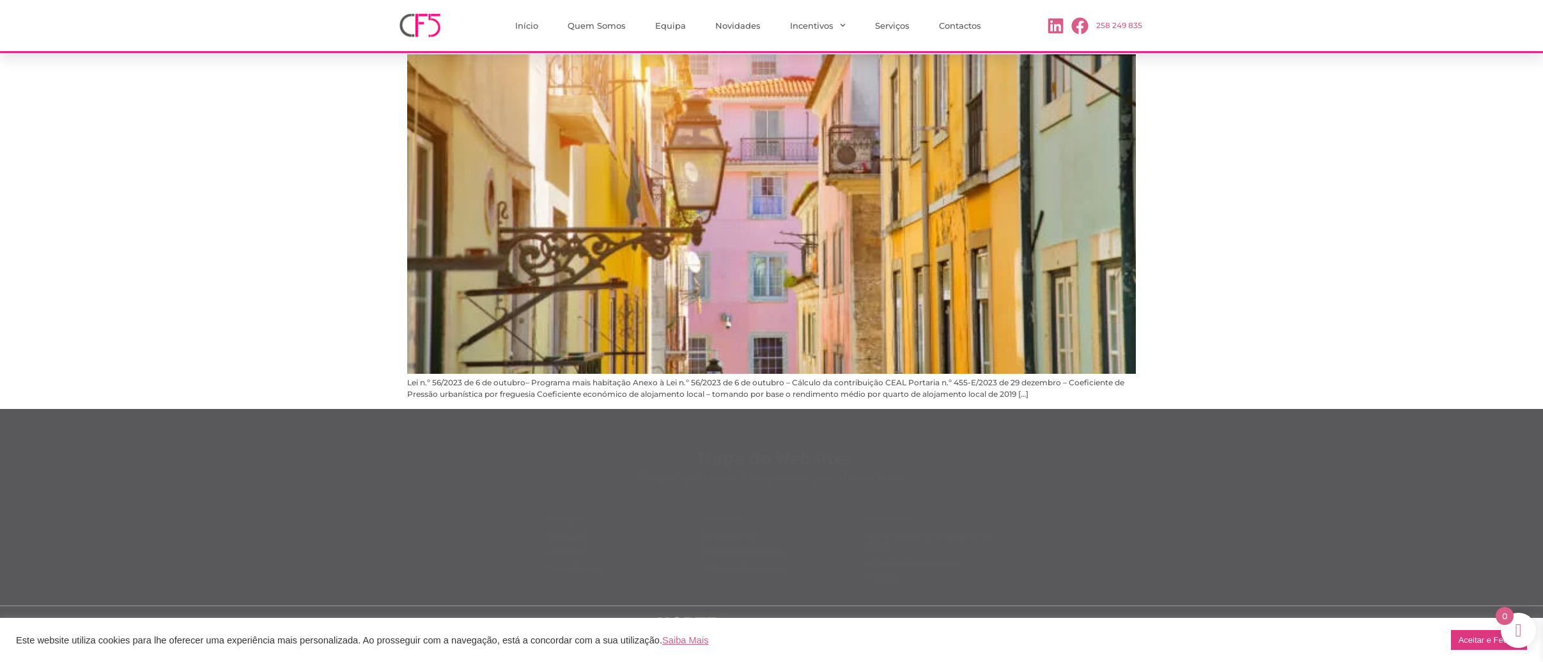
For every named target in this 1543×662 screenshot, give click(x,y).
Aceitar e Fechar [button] (1489, 640)
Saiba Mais (685, 640)
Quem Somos (597, 25)
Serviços (892, 25)
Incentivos (818, 25)
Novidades (738, 25)
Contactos (960, 25)
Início (526, 25)
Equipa (670, 25)
